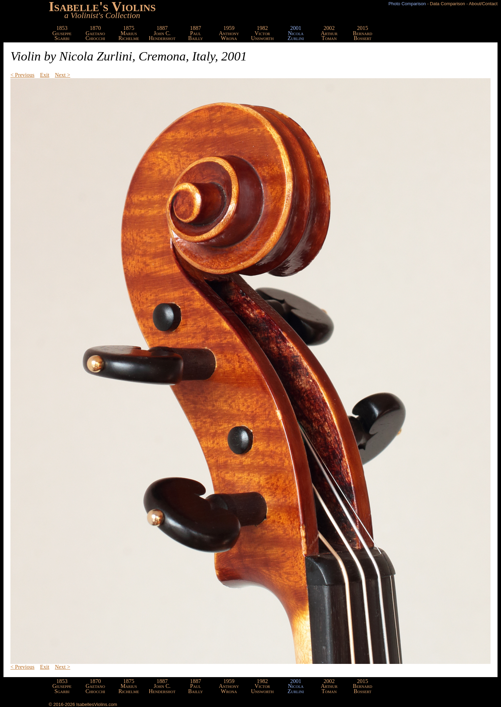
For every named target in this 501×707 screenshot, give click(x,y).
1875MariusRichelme (128, 33)
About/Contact (483, 3)
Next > (62, 75)
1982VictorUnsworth (262, 33)
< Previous (22, 75)
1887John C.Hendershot (162, 33)
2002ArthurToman (329, 33)
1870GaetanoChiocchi (95, 33)
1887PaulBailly (195, 33)
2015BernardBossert (362, 33)
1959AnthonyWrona (229, 33)
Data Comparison (447, 3)
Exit (44, 75)
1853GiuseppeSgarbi (62, 33)
